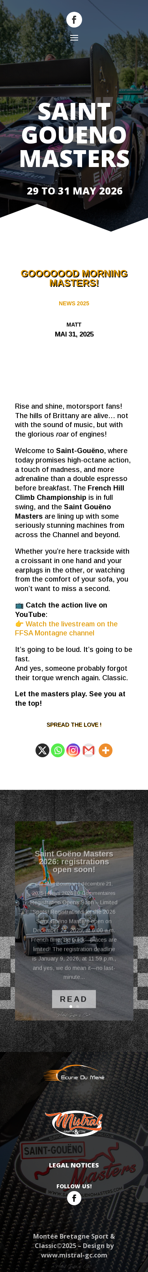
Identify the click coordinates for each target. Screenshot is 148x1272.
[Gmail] (89, 750)
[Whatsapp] (58, 750)
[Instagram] (73, 750)
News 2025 (74, 303)
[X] (42, 750)
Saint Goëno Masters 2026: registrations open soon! (74, 870)
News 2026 (60, 902)
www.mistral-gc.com (74, 1255)
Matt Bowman (61, 892)
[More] (105, 750)
